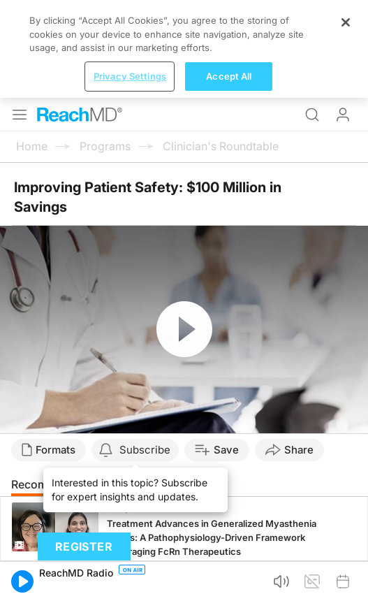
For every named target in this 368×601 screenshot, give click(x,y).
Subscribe (144, 449)
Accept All (228, 76)
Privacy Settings (130, 76)
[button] (22, 581)
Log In (342, 114)
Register (83, 546)
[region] (184, 49)
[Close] (345, 22)
